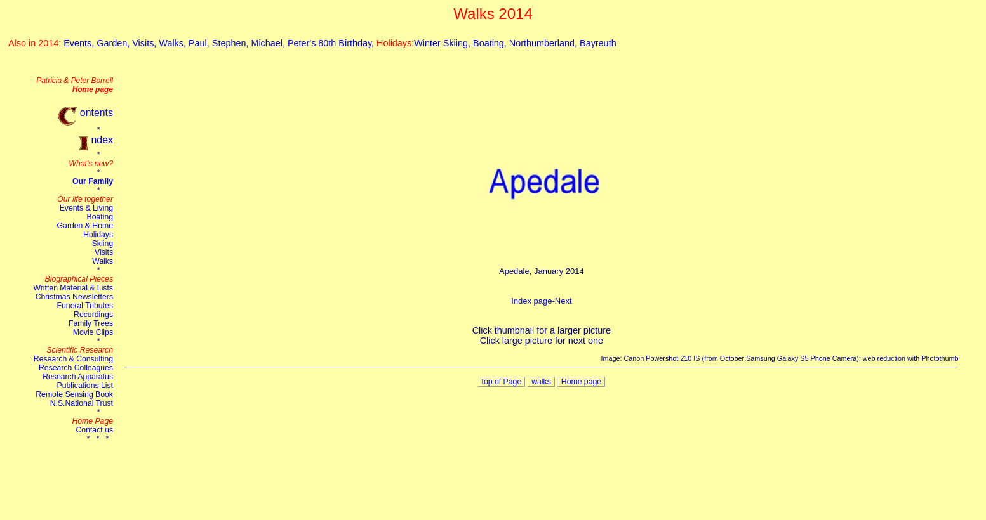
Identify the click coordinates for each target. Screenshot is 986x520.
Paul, (200, 43)
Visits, (145, 43)
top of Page (502, 381)
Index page (531, 301)
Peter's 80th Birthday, (332, 43)
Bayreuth (598, 43)
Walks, (174, 43)
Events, (80, 43)
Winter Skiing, (443, 43)
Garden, (114, 43)
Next (563, 301)
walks (541, 381)
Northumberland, (544, 43)
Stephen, (231, 43)
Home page (581, 381)
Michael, (269, 43)
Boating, (491, 43)
